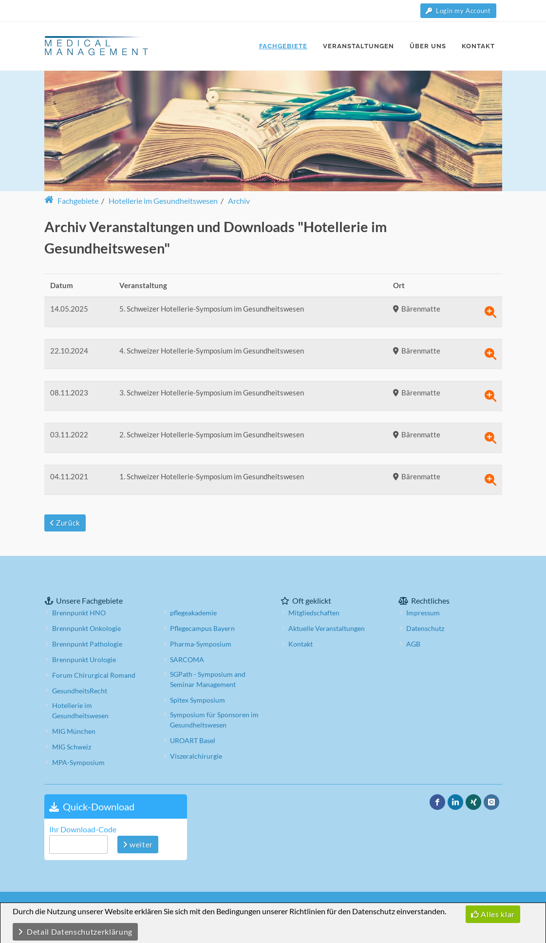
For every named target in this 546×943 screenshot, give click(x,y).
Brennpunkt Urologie (84, 659)
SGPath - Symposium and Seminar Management (207, 679)
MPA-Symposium (78, 762)
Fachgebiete (71, 200)
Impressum (423, 613)
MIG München (73, 731)
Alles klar (493, 914)
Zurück (65, 522)
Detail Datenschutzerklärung (75, 931)
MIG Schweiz (71, 747)
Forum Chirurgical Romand (93, 675)
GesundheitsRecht (79, 691)
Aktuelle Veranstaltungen (326, 628)
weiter (138, 844)
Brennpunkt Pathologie (87, 644)
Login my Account (458, 11)
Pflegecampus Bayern (202, 628)
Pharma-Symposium (200, 644)
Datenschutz (425, 628)
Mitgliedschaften (313, 613)
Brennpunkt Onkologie (86, 628)
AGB (413, 644)
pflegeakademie (193, 613)
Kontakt (300, 644)
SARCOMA (187, 659)
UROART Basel (192, 740)
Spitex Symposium (197, 700)
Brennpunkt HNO (79, 613)
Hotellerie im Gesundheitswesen (80, 710)
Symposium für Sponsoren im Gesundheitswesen (214, 719)
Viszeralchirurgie (196, 756)
